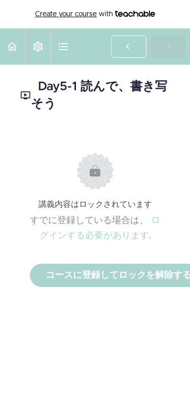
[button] (12, 46)
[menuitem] (38, 46)
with (95, 14)
